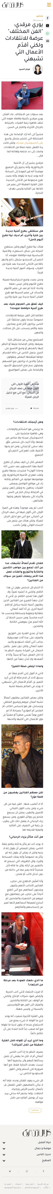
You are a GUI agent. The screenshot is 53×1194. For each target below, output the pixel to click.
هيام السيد (24, 69)
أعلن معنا (29, 1184)
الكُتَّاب (45, 1188)
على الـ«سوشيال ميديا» (29, 143)
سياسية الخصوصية (13, 1188)
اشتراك (18, 1184)
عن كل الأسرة (43, 1184)
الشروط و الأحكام (32, 1188)
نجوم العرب (35, 1110)
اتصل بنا (7, 1184)
